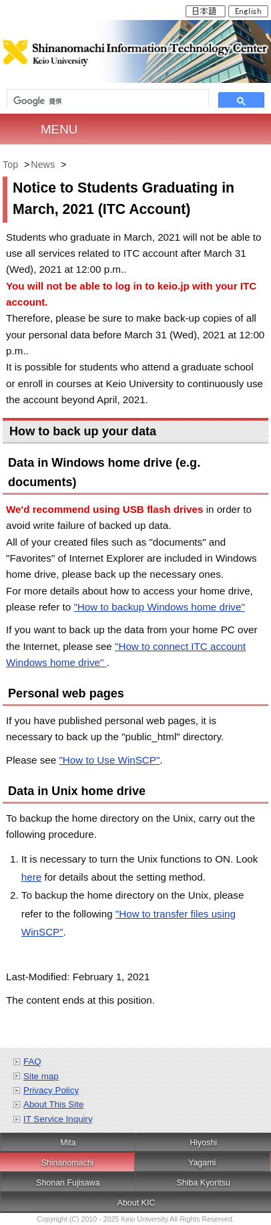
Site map (41, 1076)
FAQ (32, 1061)
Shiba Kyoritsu (203, 1183)
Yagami (202, 1162)
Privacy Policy (51, 1090)
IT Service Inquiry (58, 1119)
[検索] (107, 101)
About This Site (53, 1104)
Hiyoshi (203, 1142)
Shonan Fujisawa (68, 1183)
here (31, 877)
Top (10, 164)
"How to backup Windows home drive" (158, 606)
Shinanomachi (67, 1162)
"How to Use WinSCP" (109, 760)
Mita (68, 1142)
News (43, 164)
